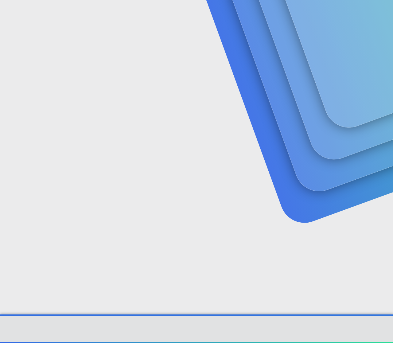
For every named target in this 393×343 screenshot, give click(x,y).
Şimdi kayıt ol (350, 48)
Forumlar (132, 12)
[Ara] (267, 12)
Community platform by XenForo (196, 332)
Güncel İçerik (169, 12)
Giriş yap (307, 48)
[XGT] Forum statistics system (196, 336)
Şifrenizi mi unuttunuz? (129, 200)
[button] (146, 12)
